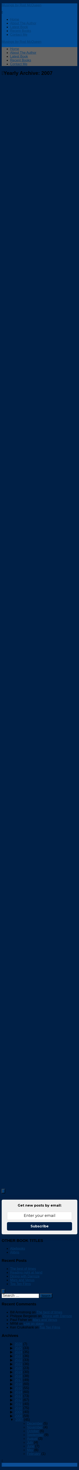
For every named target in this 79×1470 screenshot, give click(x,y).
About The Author (23, 23)
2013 (18, 1396)
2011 (18, 1404)
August (32, 1438)
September (35, 1435)
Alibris (14, 1252)
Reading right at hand (26, 1272)
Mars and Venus (22, 1280)
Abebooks (17, 1248)
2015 (18, 1388)
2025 (18, 1348)
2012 (18, 1400)
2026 (18, 1344)
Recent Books (20, 31)
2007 (19, 1419)
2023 (18, 1356)
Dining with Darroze (25, 1276)
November (35, 1427)
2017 (18, 1380)
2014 (18, 1392)
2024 (18, 1352)
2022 (18, 1360)
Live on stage (34, 1323)
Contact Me (18, 34)
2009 (18, 1412)
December (35, 1423)
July (30, 1442)
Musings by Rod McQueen (22, 5)
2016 (18, 1384)
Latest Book (19, 27)
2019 (18, 1372)
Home (14, 19)
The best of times (23, 1268)
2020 (18, 1368)
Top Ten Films (20, 1284)
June (30, 1446)
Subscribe (40, 1226)
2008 (18, 1416)
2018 (18, 1376)
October (33, 1431)
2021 (18, 1364)
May (30, 1450)
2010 (18, 1408)
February (33, 1453)
